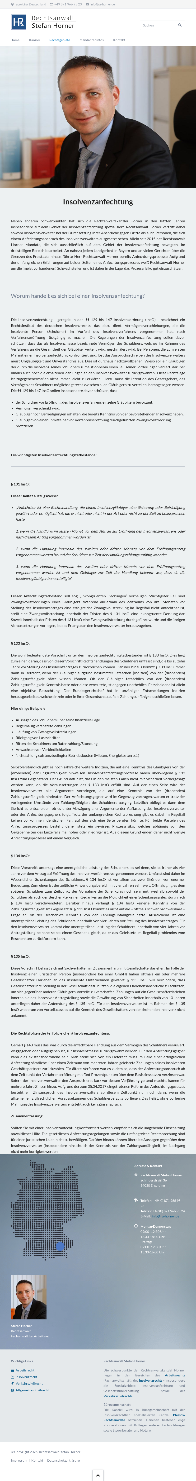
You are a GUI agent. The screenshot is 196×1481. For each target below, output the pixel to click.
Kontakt (37, 1460)
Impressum (19, 1460)
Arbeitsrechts (175, 1375)
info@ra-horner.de (165, 1216)
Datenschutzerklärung (63, 1460)
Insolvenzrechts (150, 1380)
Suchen (180, 25)
